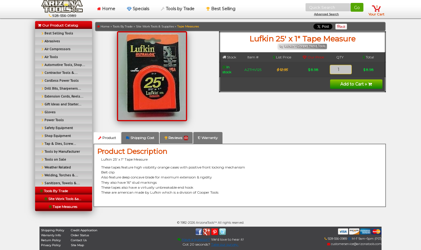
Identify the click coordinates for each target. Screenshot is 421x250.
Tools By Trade (123, 26)
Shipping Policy (52, 230)
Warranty (208, 138)
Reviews (176, 138)
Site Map (77, 245)
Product (107, 138)
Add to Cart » (356, 84)
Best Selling (220, 8)
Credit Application (84, 230)
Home (106, 8)
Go (357, 7)
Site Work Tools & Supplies (155, 26)
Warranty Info (51, 235)
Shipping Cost (140, 138)
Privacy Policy (51, 245)
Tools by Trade (177, 8)
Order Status (80, 235)
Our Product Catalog (58, 25)
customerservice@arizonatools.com (354, 244)
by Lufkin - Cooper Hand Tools (302, 46)
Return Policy (51, 240)
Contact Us (79, 240)
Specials (138, 8)
